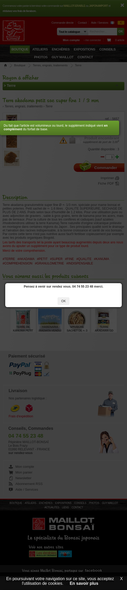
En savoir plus (84, 583)
